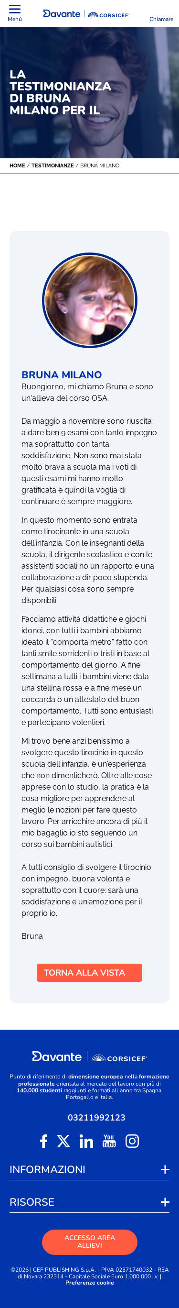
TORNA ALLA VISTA (89, 972)
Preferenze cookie (89, 1283)
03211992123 (97, 1117)
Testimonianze (53, 166)
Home (17, 166)
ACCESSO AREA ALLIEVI (89, 1242)
